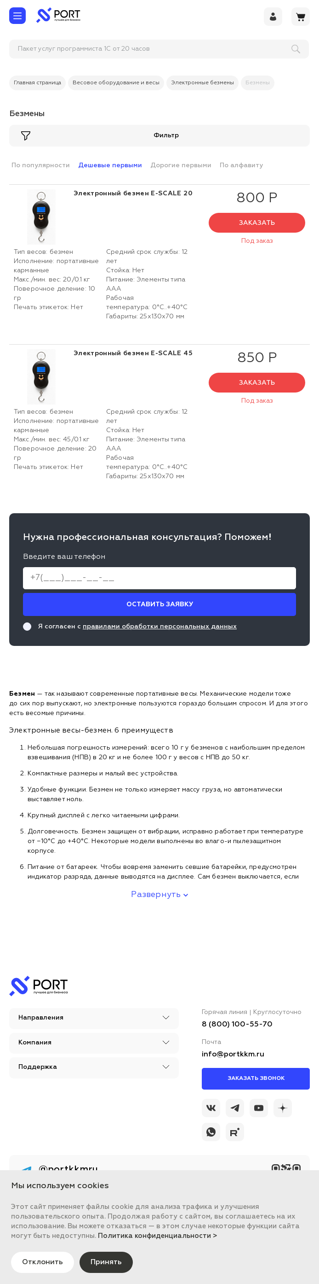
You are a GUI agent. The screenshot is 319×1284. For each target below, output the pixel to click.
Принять (107, 1262)
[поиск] (69, 49)
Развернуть (159, 895)
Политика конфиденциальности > (157, 1235)
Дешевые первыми (110, 165)
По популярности (40, 165)
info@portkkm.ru (233, 1054)
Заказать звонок (256, 1078)
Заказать (257, 223)
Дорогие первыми (180, 165)
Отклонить (43, 1262)
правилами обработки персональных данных (160, 626)
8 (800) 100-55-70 (237, 1024)
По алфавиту (241, 165)
